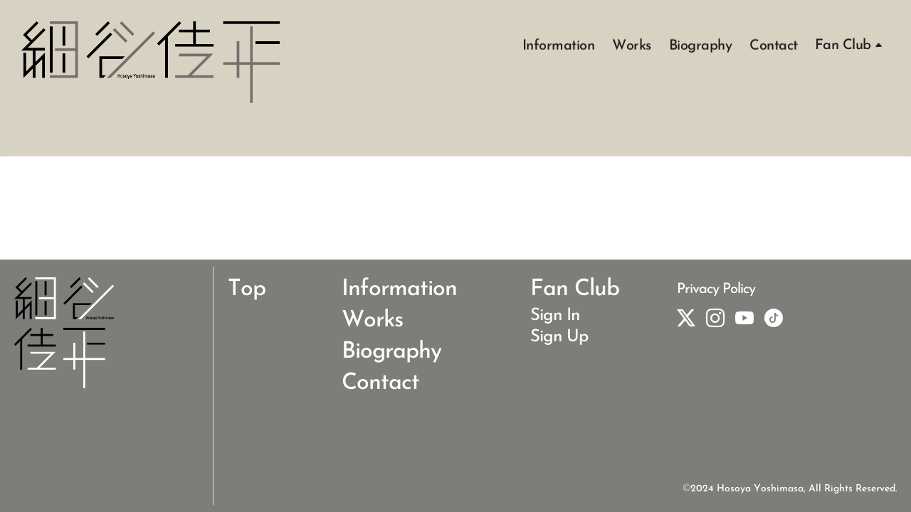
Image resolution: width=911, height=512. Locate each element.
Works (631, 45)
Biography (700, 45)
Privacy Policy (716, 289)
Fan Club (843, 45)
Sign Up (559, 337)
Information (558, 45)
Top (246, 289)
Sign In (554, 315)
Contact (773, 45)
